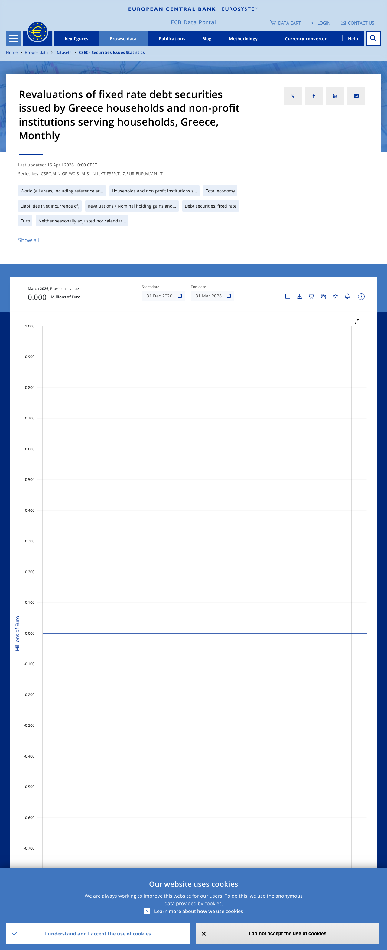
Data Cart (289, 23)
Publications (172, 38)
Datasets (63, 52)
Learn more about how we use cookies (198, 911)
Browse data (123, 38)
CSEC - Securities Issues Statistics (112, 52)
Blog (207, 38)
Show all (29, 240)
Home (12, 52)
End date (199, 286)
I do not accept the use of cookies (288, 933)
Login (323, 23)
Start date (150, 286)
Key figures (77, 38)
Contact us (361, 23)
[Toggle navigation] (13, 38)
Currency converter (306, 38)
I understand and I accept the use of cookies (98, 933)
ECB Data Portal (193, 22)
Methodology (243, 38)
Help (353, 38)
